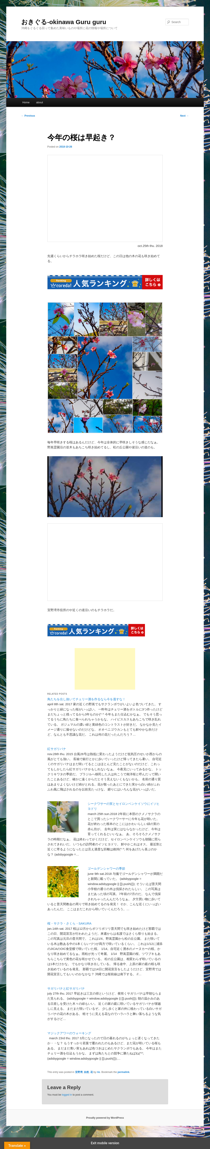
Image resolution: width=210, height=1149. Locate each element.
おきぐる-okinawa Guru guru (63, 21)
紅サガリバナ (56, 749)
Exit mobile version (105, 1143)
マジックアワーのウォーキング (69, 1033)
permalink (124, 1072)
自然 (86, 1072)
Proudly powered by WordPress (105, 1117)
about (39, 102)
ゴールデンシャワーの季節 (106, 868)
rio (98, 1072)
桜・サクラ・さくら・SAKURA (69, 923)
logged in (67, 1094)
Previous (28, 115)
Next (184, 115)
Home (26, 102)
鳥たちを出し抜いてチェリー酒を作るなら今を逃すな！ (86, 699)
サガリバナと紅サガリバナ (66, 988)
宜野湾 (79, 1072)
